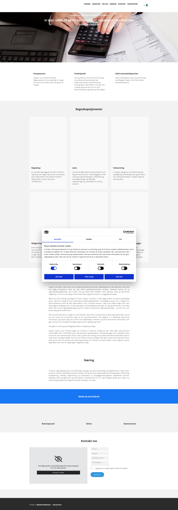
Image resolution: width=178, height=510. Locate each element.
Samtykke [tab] (57, 239)
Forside (87, 4)
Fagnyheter (132, 4)
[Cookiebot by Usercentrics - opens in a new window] (124, 232)
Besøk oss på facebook (89, 396)
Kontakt (122, 4)
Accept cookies (58, 472)
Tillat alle (119, 277)
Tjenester (96, 4)
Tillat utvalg (89, 277)
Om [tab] (120, 239)
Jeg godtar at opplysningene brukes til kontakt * (112, 468)
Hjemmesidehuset (44, 505)
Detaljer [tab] (89, 239)
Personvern (57, 505)
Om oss (105, 4)
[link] (58, 459)
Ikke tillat (58, 277)
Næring (113, 4)
